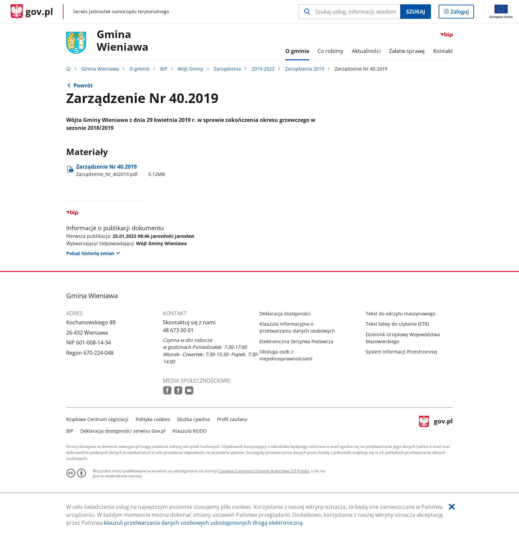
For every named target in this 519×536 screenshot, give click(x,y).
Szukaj (415, 11)
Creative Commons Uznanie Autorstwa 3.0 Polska (263, 471)
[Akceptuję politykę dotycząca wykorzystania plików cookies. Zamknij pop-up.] (452, 506)
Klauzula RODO (189, 431)
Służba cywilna (193, 419)
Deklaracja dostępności (285, 313)
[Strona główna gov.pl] (32, 11)
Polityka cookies (153, 419)
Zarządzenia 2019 (304, 69)
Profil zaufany (232, 419)
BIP (163, 69)
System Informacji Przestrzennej (401, 351)
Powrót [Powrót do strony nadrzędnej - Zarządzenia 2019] (83, 85)
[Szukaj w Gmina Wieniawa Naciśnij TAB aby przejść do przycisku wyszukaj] (349, 11)
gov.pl (436, 424)
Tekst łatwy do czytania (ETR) (397, 324)
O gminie (139, 69)
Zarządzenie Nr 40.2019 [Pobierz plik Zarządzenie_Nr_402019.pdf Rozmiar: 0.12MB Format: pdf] (120, 170)
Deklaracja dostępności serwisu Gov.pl (122, 431)
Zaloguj (461, 13)
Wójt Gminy (190, 69)
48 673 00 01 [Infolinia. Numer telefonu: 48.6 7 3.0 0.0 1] (178, 330)
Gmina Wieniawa (122, 41)
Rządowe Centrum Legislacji (97, 419)
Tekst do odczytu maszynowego (400, 313)
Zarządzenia (227, 69)
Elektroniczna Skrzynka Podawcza (296, 341)
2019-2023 (263, 69)
